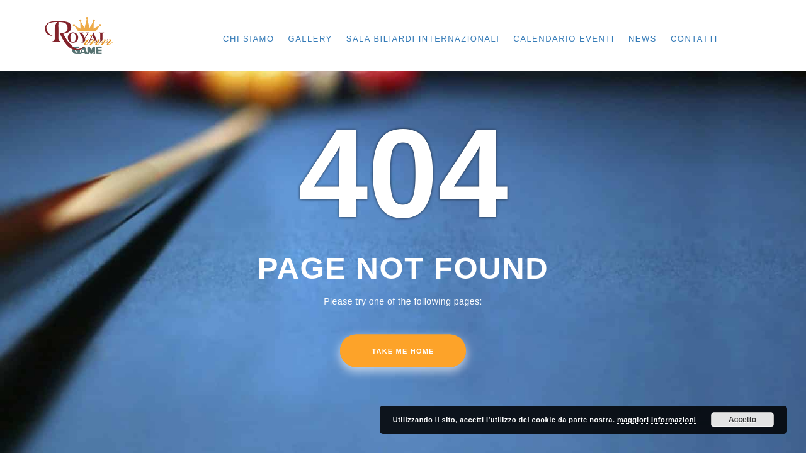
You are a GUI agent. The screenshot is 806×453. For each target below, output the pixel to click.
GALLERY (310, 38)
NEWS (642, 38)
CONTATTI (694, 38)
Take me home (403, 351)
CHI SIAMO (248, 38)
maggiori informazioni (656, 419)
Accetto (742, 419)
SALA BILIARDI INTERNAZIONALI (423, 38)
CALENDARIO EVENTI (564, 38)
